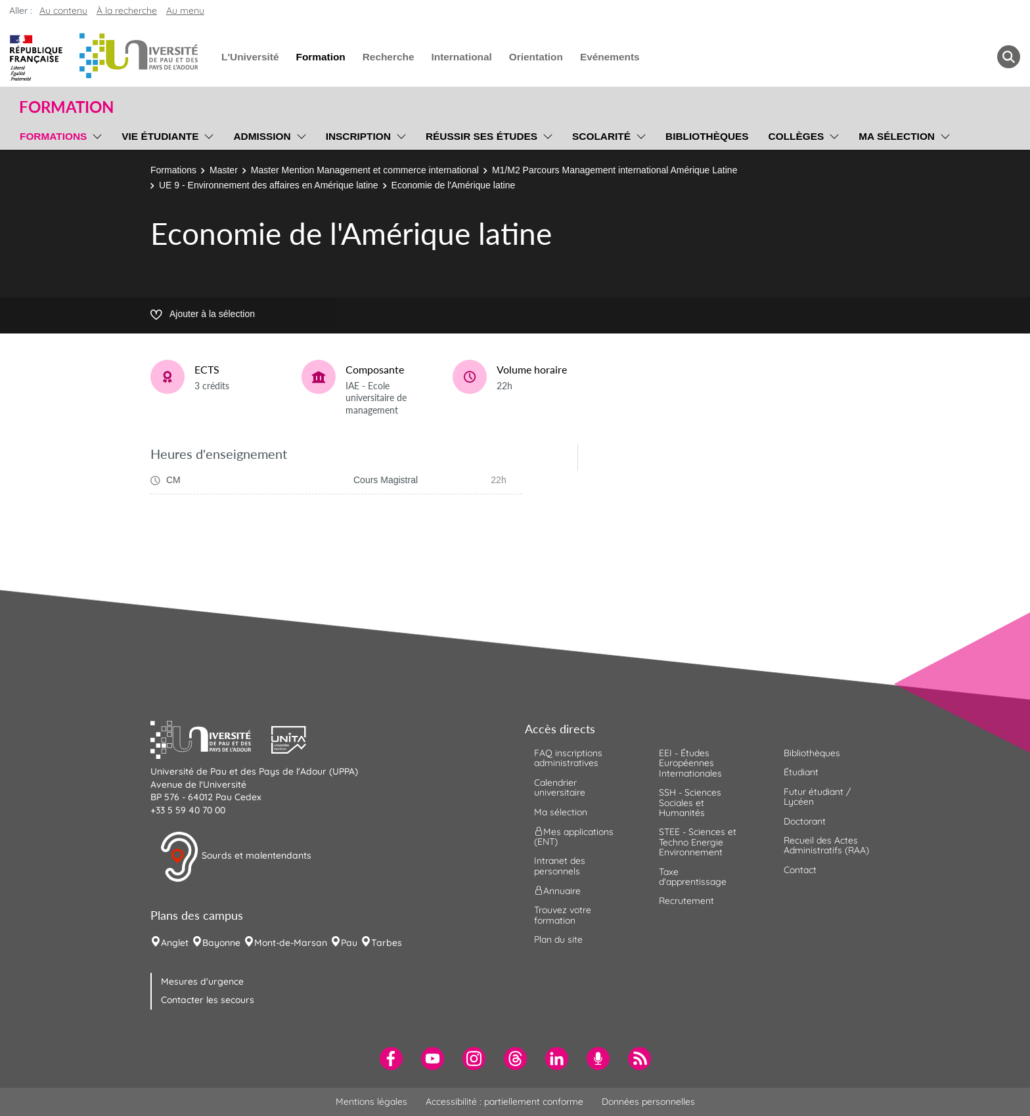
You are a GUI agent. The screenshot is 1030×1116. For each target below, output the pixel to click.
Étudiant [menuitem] (801, 772)
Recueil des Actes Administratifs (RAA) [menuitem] (826, 845)
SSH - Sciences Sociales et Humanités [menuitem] (690, 802)
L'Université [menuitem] (250, 56)
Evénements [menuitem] (610, 56)
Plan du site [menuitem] (558, 939)
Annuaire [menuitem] (557, 891)
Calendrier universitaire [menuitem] (559, 787)
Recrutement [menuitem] (686, 901)
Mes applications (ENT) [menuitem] (574, 837)
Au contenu (63, 10)
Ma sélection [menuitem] (897, 136)
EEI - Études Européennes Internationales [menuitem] (690, 763)
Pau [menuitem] (349, 943)
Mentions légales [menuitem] (371, 1101)
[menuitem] (391, 1058)
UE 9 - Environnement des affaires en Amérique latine (268, 185)
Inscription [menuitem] (358, 136)
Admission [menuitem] (261, 136)
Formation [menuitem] (320, 56)
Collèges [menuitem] (796, 136)
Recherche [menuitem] (388, 56)
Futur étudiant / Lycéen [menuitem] (817, 796)
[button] (210, 738)
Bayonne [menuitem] (221, 943)
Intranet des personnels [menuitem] (559, 865)
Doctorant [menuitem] (805, 821)
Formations (173, 170)
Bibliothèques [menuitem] (707, 136)
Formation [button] (66, 107)
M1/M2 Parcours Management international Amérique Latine (615, 170)
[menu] (94, 134)
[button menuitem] (1008, 56)
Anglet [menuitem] (175, 943)
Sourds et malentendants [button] (235, 856)
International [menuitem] (461, 56)
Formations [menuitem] (53, 136)
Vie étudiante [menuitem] (160, 136)
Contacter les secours (207, 1000)
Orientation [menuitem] (536, 56)
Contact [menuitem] (800, 870)
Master (224, 170)
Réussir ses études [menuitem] (481, 136)
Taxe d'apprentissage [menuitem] (693, 877)
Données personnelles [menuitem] (648, 1101)
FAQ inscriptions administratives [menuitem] (568, 758)
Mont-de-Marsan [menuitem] (290, 943)
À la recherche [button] (127, 10)
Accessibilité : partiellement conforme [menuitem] (504, 1101)
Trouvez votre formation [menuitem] (562, 915)
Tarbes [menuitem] (386, 943)
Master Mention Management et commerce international (365, 170)
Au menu (185, 10)
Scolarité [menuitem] (601, 136)
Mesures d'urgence (202, 981)
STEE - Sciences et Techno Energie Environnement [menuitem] (697, 842)
